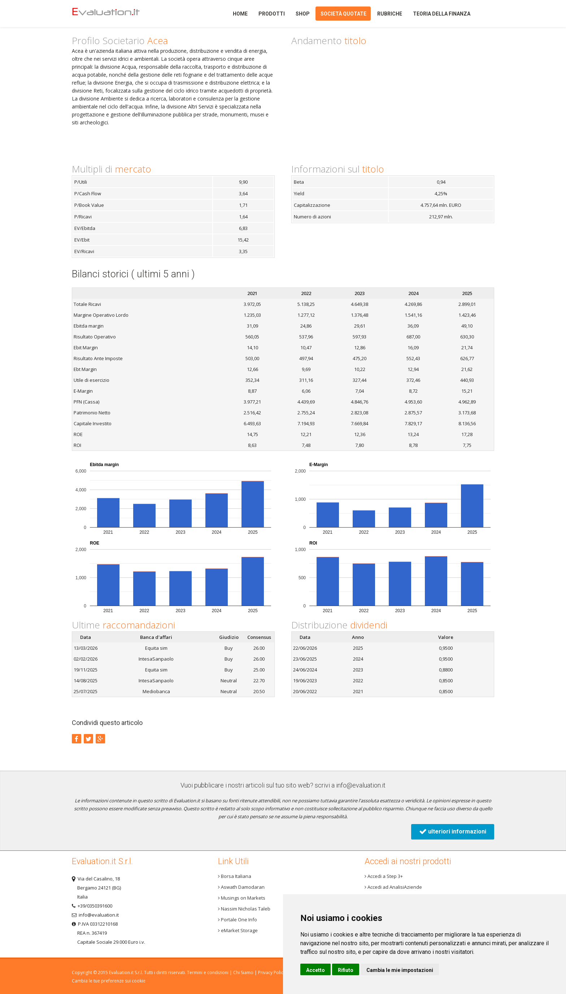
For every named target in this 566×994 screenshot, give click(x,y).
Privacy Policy (272, 972)
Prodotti (271, 14)
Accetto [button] (315, 970)
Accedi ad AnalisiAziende (393, 887)
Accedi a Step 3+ (384, 876)
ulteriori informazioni (452, 831)
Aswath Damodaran (241, 887)
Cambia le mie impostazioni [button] (399, 970)
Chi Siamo (243, 972)
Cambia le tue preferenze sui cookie (108, 981)
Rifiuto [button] (345, 970)
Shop (303, 14)
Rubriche (389, 14)
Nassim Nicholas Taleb (244, 908)
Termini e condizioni (207, 972)
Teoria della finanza (441, 14)
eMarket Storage (238, 930)
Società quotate (343, 14)
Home (118, 13)
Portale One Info (237, 919)
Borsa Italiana (234, 876)
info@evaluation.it (361, 785)
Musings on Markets (241, 898)
